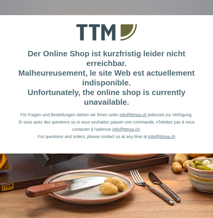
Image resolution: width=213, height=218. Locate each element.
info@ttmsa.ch (133, 114)
